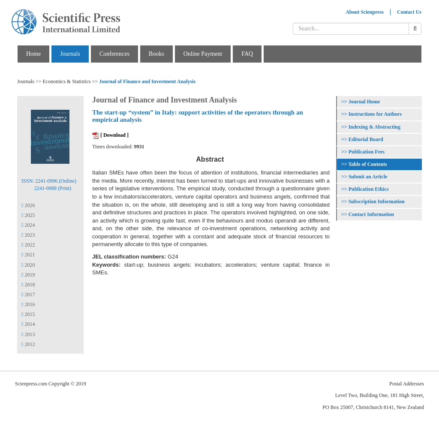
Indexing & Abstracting (374, 127)
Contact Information (371, 214)
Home (33, 54)
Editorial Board (366, 139)
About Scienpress (365, 12)
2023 (28, 235)
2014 (28, 324)
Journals (70, 54)
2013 (28, 334)
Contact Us (409, 12)
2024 (28, 225)
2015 (28, 314)
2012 (28, 344)
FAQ (247, 54)
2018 (28, 285)
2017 (28, 295)
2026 (28, 205)
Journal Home (364, 102)
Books (156, 54)
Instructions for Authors (375, 114)
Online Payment (203, 54)
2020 (28, 265)
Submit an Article (368, 177)
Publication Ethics (369, 189)
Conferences (114, 54)
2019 (28, 275)
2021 (28, 255)
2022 (28, 245)
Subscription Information (377, 201)
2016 (28, 304)
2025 (28, 215)
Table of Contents (367, 164)
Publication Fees (367, 152)
